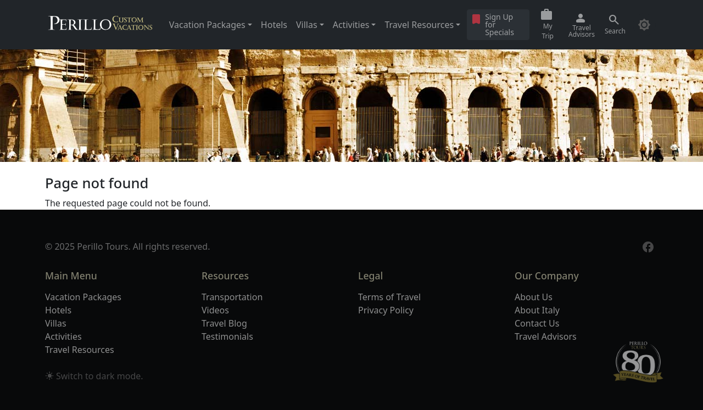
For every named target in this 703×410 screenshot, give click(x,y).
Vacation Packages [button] (207, 25)
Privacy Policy (386, 310)
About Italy (537, 310)
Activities (63, 336)
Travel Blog (224, 323)
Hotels (274, 25)
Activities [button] (351, 25)
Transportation (232, 297)
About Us (534, 297)
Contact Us (537, 323)
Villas (55, 323)
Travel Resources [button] (419, 25)
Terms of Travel (389, 297)
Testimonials (227, 336)
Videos (215, 310)
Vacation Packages (83, 297)
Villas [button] (306, 25)
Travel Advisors (546, 336)
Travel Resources (79, 350)
